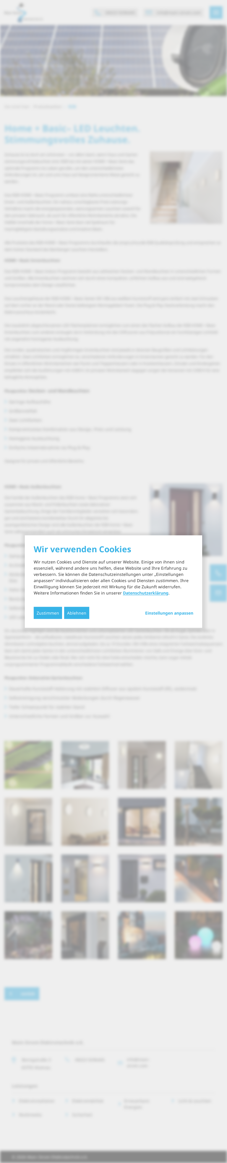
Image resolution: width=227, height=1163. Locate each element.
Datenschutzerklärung (145, 592)
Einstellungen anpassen (169, 613)
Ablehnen (76, 612)
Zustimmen (48, 612)
